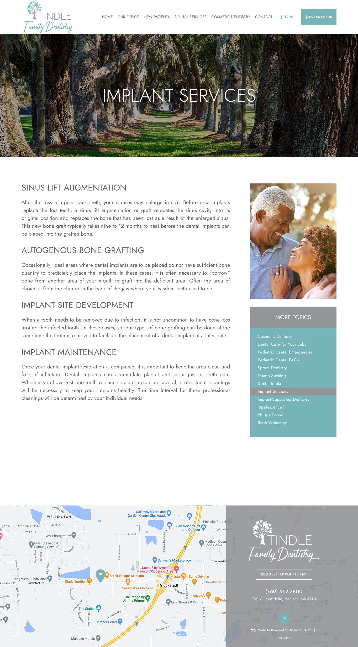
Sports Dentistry (272, 368)
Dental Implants (272, 383)
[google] (286, 17)
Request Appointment (284, 574)
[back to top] (284, 618)
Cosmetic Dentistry (275, 336)
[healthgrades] (291, 17)
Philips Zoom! (270, 415)
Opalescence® (272, 407)
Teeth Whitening (272, 423)
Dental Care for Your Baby (282, 344)
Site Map (284, 637)
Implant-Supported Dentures (283, 399)
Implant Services (273, 391)
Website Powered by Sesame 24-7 (281, 630)
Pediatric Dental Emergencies (285, 352)
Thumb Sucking (272, 376)
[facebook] (281, 17)
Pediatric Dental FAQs (278, 360)
